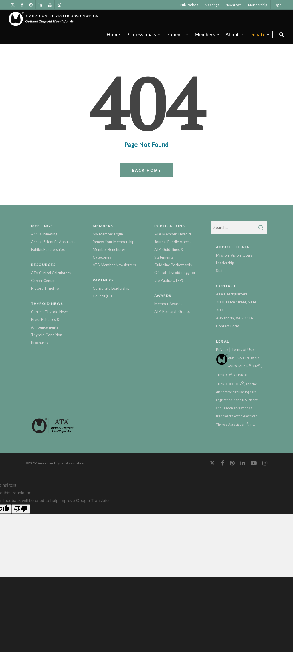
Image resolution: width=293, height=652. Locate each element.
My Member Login (108, 234)
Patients (177, 34)
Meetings (212, 5)
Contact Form (227, 326)
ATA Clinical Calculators (51, 273)
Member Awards (168, 303)
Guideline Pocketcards (173, 265)
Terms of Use (242, 349)
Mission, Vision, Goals (234, 255)
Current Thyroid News (49, 311)
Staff (220, 270)
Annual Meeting (44, 234)
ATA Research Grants (172, 311)
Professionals (143, 34)
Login (278, 5)
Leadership (225, 263)
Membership (257, 5)
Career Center (43, 280)
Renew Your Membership (113, 241)
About (234, 34)
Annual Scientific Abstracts (53, 241)
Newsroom (233, 5)
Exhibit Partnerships (48, 249)
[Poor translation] (21, 509)
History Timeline (45, 288)
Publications (189, 5)
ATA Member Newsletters (114, 265)
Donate (259, 34)
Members (207, 34)
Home (113, 34)
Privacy (222, 349)
